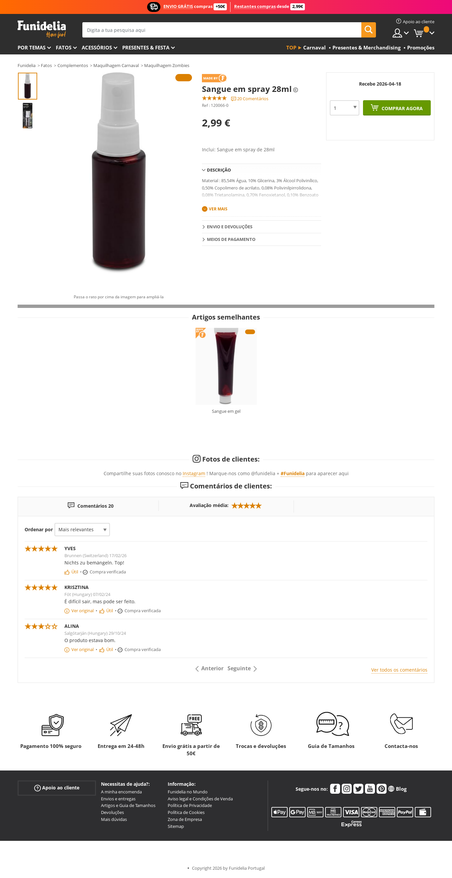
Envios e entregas (118, 799)
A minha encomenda (121, 792)
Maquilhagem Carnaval (116, 65)
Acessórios (97, 47)
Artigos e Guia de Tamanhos (128, 805)
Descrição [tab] (219, 170)
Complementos (72, 65)
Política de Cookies (186, 812)
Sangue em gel (226, 411)
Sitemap (176, 826)
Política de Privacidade (190, 805)
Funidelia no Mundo (188, 792)
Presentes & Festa (145, 47)
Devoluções (112, 812)
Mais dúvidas (114, 819)
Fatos (63, 47)
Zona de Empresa (185, 819)
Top (291, 47)
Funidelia (27, 65)
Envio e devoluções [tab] (229, 227)
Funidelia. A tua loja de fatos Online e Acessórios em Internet (42, 29)
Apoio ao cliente (56, 787)
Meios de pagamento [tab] (231, 239)
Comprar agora (401, 108)
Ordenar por (39, 529)
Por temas (31, 47)
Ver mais (218, 209)
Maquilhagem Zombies (166, 65)
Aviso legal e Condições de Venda (200, 799)
